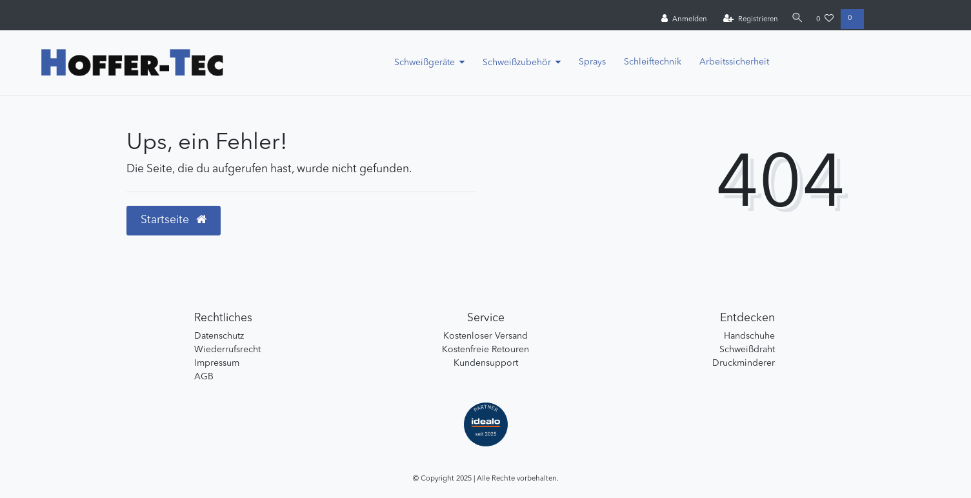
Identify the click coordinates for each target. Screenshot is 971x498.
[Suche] (796, 19)
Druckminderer (743, 363)
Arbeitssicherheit (734, 61)
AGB (204, 376)
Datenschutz (219, 336)
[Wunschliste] (825, 19)
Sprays (592, 61)
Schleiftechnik (652, 61)
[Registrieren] (748, 19)
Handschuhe (749, 336)
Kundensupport (486, 363)
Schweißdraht (747, 349)
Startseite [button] (173, 220)
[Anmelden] (683, 19)
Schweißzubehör (517, 62)
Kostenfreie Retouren (485, 349)
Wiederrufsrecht (227, 349)
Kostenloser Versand (485, 336)
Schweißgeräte (424, 62)
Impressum (216, 363)
